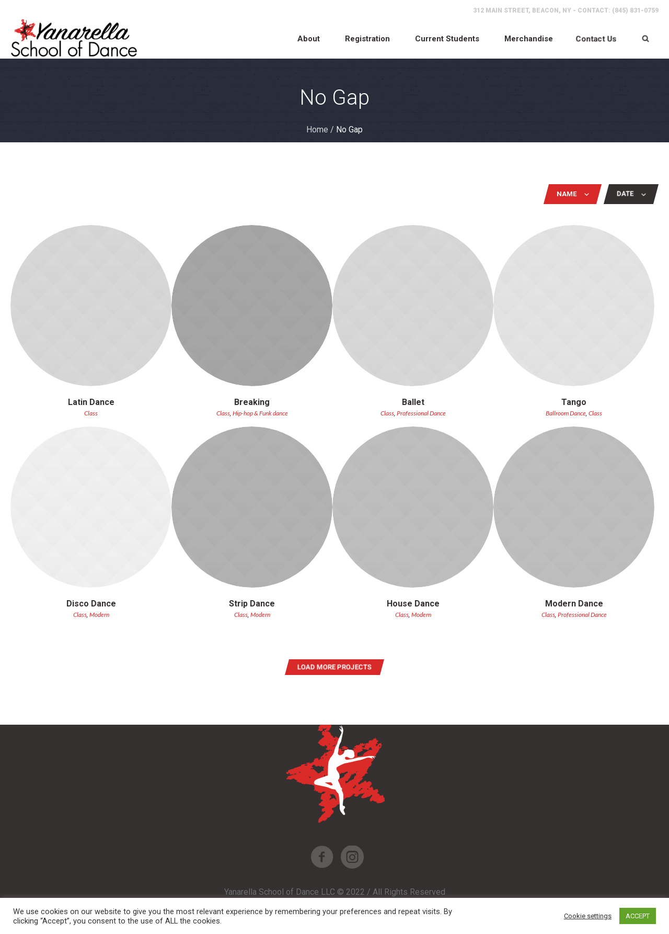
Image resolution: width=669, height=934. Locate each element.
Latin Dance (91, 402)
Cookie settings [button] (588, 916)
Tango (573, 402)
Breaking (252, 402)
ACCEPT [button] (638, 916)
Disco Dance (91, 604)
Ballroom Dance (566, 413)
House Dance (413, 604)
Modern (99, 614)
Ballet (413, 402)
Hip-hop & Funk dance (260, 413)
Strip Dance (252, 604)
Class (91, 413)
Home (317, 129)
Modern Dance (574, 604)
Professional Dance (421, 413)
